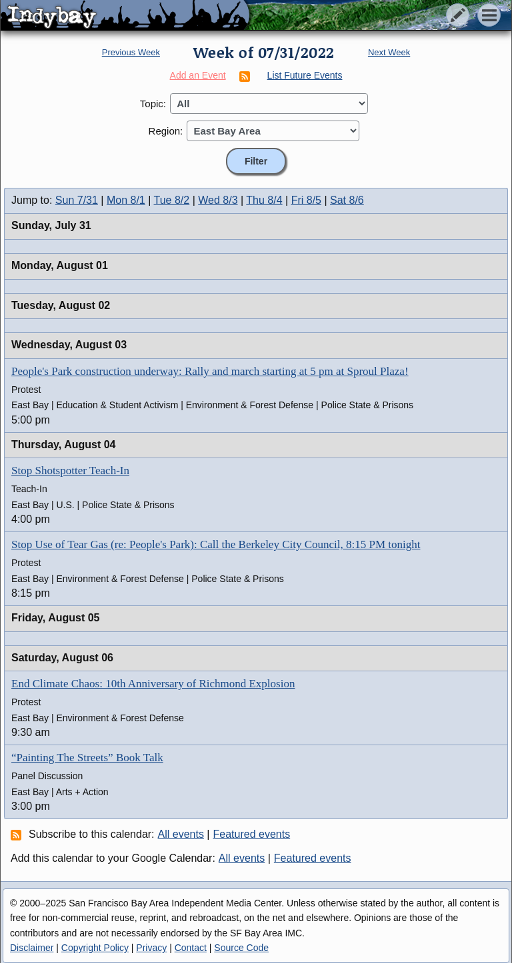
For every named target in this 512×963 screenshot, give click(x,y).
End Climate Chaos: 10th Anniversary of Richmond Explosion (153, 683)
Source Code (241, 947)
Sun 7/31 (76, 200)
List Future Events (305, 75)
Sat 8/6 (347, 200)
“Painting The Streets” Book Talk (87, 757)
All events (181, 834)
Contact (191, 947)
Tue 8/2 (172, 200)
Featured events (252, 834)
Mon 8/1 (126, 200)
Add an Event (198, 75)
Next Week (389, 52)
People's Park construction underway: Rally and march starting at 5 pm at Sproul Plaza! (210, 371)
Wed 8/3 (217, 200)
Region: (166, 131)
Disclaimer (31, 947)
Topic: (153, 103)
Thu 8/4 (264, 200)
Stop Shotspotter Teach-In (70, 470)
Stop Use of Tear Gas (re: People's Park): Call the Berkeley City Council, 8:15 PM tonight (215, 544)
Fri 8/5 (306, 200)
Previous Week (131, 52)
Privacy (151, 947)
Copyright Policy (95, 947)
